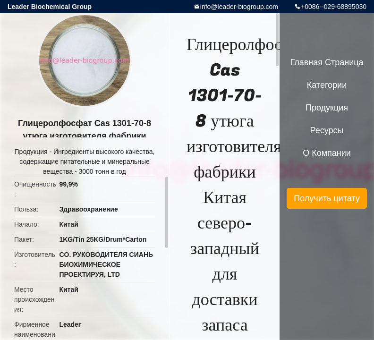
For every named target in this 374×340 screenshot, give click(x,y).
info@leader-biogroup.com (239, 6)
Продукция (31, 151)
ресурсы (327, 130)
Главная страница (326, 62)
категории (327, 85)
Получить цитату (327, 198)
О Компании (327, 153)
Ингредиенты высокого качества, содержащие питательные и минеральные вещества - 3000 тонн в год (86, 161)
